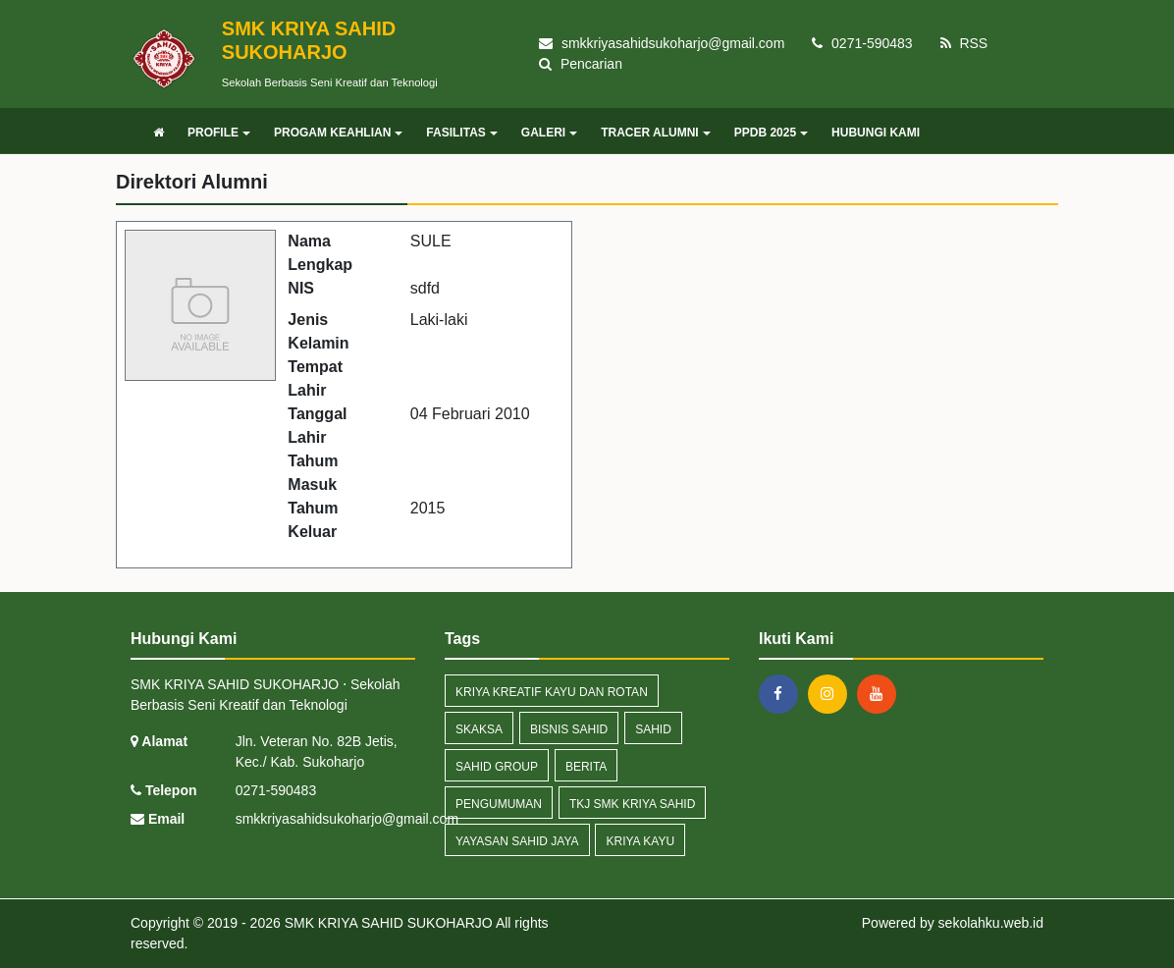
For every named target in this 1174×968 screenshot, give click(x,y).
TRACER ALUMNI (656, 132)
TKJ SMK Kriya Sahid (632, 804)
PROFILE (218, 132)
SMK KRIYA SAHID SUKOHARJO (387, 923)
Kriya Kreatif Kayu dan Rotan (551, 692)
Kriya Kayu (640, 841)
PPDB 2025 (771, 132)
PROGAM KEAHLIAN (338, 132)
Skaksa (479, 729)
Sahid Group (496, 767)
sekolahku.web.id (990, 923)
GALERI (549, 132)
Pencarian (580, 64)
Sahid (653, 729)
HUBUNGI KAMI (875, 132)
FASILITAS (461, 132)
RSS (964, 43)
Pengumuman (498, 804)
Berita (586, 767)
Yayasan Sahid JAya (517, 841)
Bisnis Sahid (569, 729)
